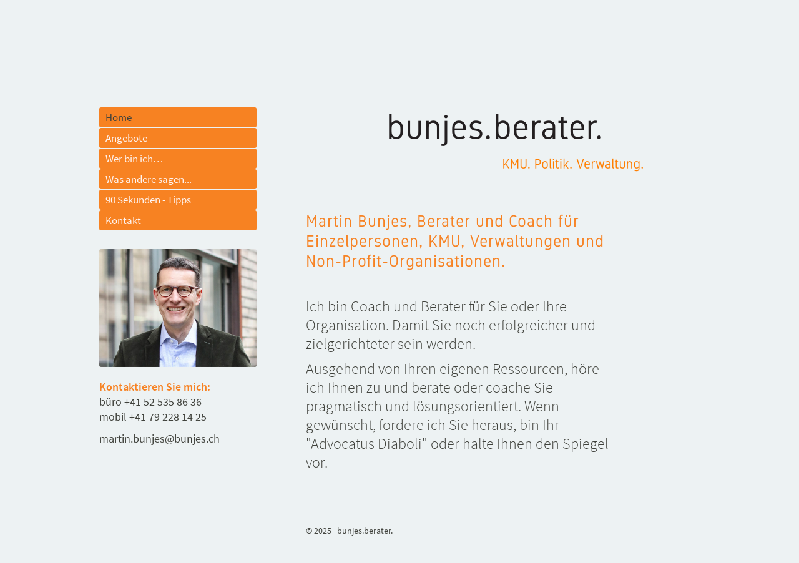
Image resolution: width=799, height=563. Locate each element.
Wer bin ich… (134, 158)
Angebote (126, 138)
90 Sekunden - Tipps (148, 200)
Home (118, 117)
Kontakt (123, 220)
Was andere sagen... (148, 179)
